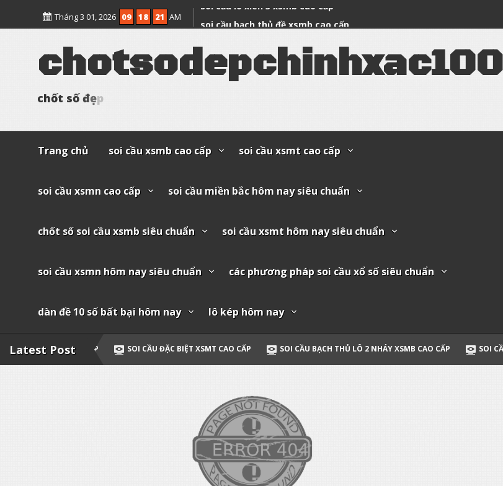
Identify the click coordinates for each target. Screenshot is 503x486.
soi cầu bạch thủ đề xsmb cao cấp (274, 21)
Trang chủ (63, 150)
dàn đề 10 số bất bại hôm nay (109, 312)
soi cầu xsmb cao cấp (160, 150)
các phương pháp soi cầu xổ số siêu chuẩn (331, 271)
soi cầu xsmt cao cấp (290, 150)
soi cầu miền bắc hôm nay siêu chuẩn (259, 191)
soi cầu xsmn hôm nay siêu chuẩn (120, 271)
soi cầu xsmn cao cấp (89, 191)
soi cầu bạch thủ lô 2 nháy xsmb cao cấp (380, 348)
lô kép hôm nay (246, 312)
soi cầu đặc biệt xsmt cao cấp (204, 348)
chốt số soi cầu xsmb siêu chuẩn (116, 231)
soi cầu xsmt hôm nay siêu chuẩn (303, 231)
